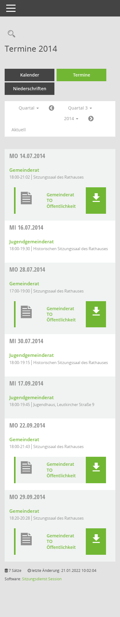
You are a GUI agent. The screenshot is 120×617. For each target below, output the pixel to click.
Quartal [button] (29, 108)
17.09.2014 (26, 383)
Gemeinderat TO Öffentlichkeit (61, 200)
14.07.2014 (27, 156)
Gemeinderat (24, 170)
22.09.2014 (27, 425)
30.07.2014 (26, 341)
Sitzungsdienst (34, 579)
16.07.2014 (26, 227)
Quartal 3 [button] (80, 108)
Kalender (29, 75)
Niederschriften (29, 88)
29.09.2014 (27, 497)
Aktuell (19, 130)
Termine (81, 75)
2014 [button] (71, 118)
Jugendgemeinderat (31, 241)
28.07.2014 (27, 269)
